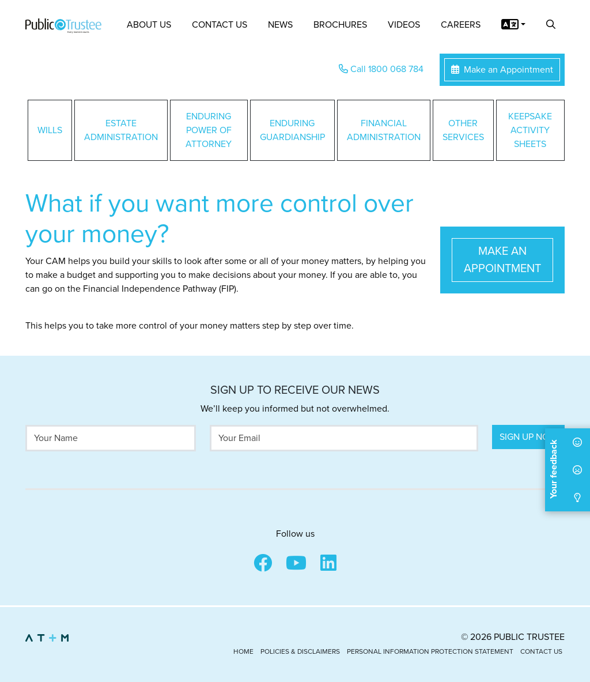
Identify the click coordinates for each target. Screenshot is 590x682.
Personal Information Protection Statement (430, 651)
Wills (49, 130)
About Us (149, 25)
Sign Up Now (528, 437)
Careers (461, 25)
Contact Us (219, 25)
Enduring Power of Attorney (209, 130)
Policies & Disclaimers (300, 651)
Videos (404, 25)
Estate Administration (121, 130)
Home (243, 651)
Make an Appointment (502, 70)
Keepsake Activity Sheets (530, 130)
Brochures (340, 25)
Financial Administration (384, 130)
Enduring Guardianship (292, 130)
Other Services (463, 130)
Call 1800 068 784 (381, 69)
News (280, 25)
